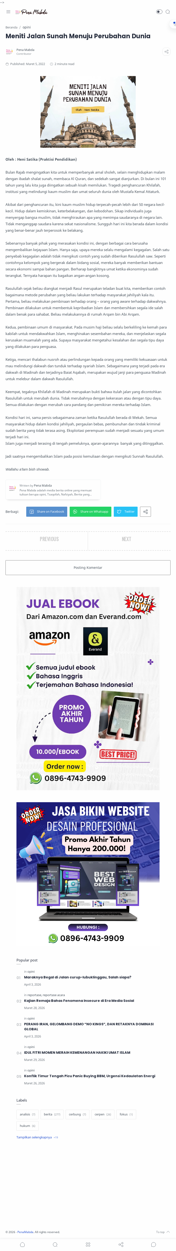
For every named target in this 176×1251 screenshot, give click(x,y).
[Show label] (37, 1137)
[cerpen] (102, 1114)
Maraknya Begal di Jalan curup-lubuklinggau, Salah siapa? (77, 977)
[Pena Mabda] (26, 50)
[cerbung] (77, 1114)
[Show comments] (153, 1244)
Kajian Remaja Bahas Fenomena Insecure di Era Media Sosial (79, 1000)
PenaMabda (26, 1232)
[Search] (167, 11)
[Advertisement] (88, 1185)
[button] (159, 12)
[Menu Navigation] (8, 11)
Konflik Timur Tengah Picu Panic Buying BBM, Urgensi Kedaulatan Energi (89, 1076)
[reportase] (34, 995)
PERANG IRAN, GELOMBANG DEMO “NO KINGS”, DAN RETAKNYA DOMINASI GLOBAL (89, 1027)
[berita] (52, 1114)
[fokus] (126, 1114)
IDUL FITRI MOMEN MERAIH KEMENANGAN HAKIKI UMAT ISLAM (77, 1052)
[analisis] (27, 1114)
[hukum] (27, 1126)
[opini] (31, 972)
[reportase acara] (54, 995)
